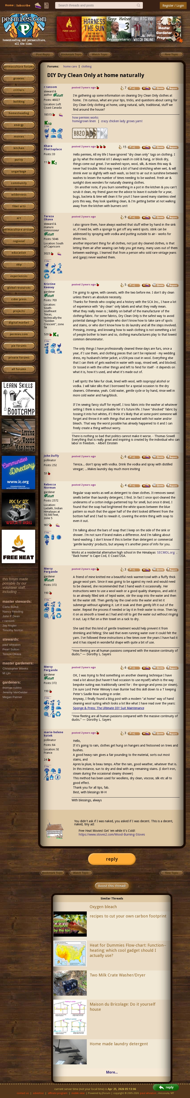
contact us (23, 1093)
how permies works (85, 117)
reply (112, 859)
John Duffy (51, 455)
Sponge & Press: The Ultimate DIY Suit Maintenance (108, 708)
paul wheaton (148, 1093)
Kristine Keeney (49, 285)
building (18, 101)
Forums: (53, 66)
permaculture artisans (19, 229)
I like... (47, 126)
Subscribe (23, 5)
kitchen (19, 148)
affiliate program (57, 1093)
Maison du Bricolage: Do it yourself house (123, 1007)
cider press (18, 299)
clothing (86, 66)
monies (19, 136)
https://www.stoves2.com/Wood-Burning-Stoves (112, 834)
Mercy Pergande (51, 570)
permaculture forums (19, 66)
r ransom (50, 87)
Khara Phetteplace (53, 147)
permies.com (19, 334)
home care (70, 66)
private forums (18, 357)
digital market (19, 322)
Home (9, 5)
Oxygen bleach (103, 906)
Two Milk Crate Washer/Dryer (118, 975)
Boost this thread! (112, 886)
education (19, 252)
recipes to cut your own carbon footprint (128, 916)
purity (19, 159)
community (19, 183)
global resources (18, 287)
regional (19, 241)
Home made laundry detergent (119, 1043)
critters (18, 90)
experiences (18, 276)
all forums (19, 369)
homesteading (19, 113)
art (19, 218)
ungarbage (18, 171)
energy (19, 125)
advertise (38, 1093)
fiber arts (19, 206)
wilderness (18, 194)
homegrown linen (84, 121)
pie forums (18, 345)
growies (18, 78)
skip (19, 264)
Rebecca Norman (50, 486)
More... (112, 1072)
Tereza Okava (49, 218)
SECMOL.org (166, 552)
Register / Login (173, 5)
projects (19, 311)
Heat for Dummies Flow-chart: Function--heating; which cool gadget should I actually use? (128, 950)
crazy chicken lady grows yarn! (121, 121)
